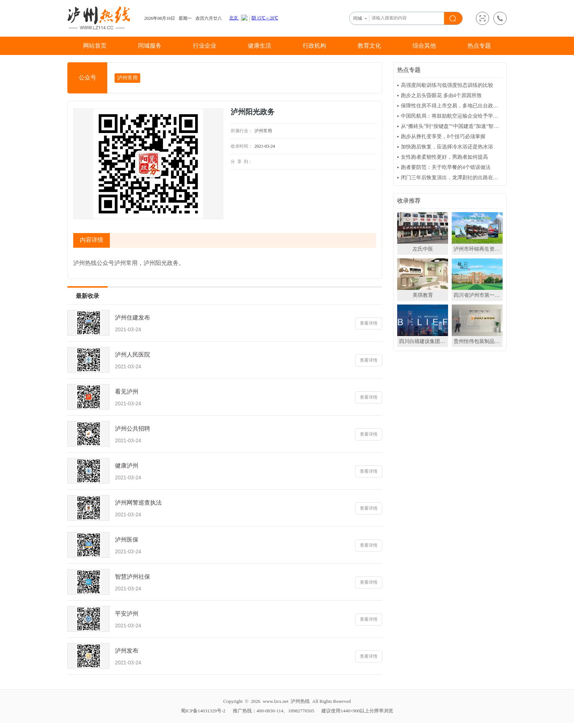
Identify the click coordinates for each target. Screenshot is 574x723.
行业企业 (204, 46)
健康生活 (259, 46)
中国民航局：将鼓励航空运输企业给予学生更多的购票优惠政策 (452, 116)
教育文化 (369, 46)
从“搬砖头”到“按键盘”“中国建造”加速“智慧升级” (452, 126)
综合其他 (424, 46)
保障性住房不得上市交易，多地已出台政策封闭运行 (452, 105)
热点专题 (479, 46)
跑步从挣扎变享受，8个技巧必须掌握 (443, 136)
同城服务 (149, 46)
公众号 (87, 77)
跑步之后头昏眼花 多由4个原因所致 (441, 95)
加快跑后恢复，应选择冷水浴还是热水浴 (447, 147)
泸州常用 (127, 78)
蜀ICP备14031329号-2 (203, 710)
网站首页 (95, 46)
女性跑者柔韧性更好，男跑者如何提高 (444, 157)
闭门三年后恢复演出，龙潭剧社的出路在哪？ (452, 177)
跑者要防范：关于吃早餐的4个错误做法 (446, 167)
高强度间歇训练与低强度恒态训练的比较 (447, 85)
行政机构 (314, 46)
